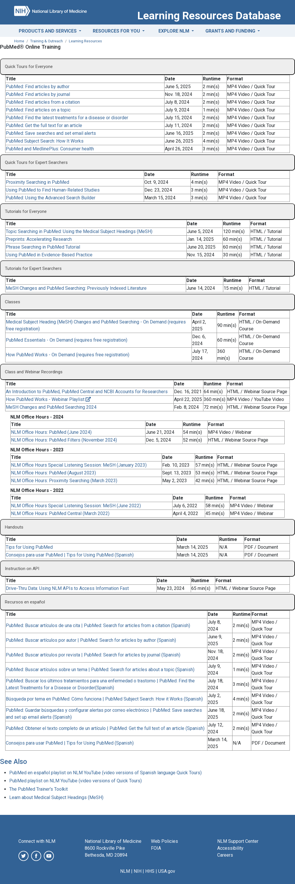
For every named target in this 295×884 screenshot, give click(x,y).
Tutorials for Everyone (26, 211)
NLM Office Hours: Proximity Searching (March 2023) (64, 480)
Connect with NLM (36, 841)
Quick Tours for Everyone (29, 66)
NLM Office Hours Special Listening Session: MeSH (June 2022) (76, 505)
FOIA (156, 848)
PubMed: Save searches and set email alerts (51, 133)
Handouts (14, 527)
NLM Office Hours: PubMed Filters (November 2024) (64, 440)
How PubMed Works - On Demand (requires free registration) (67, 354)
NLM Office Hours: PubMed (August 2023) (53, 473)
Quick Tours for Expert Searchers (36, 162)
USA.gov (166, 871)
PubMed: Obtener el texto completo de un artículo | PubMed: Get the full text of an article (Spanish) (105, 728)
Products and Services (48, 31)
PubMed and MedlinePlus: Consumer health (50, 149)
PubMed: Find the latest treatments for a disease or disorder (67, 117)
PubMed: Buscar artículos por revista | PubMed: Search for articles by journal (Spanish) (93, 655)
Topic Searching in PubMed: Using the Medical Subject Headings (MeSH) (79, 231)
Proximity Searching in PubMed (37, 182)
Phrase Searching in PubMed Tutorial (43, 247)
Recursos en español (25, 602)
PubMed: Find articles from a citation (43, 102)
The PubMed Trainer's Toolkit (38, 789)
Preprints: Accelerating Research (39, 239)
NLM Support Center (237, 841)
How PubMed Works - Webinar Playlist (48, 399)
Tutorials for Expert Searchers (33, 268)
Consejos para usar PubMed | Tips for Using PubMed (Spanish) (70, 555)
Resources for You (117, 31)
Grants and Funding (230, 31)
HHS (149, 871)
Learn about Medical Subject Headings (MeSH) (56, 797)
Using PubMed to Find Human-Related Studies (53, 190)
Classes (12, 301)
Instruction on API (22, 568)
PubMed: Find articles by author (37, 86)
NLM (125, 871)
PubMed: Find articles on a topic (38, 110)
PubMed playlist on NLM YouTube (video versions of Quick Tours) (75, 780)
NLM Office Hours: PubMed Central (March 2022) (60, 513)
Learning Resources (85, 41)
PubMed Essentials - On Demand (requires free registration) (66, 340)
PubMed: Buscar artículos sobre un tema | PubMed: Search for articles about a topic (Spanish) (100, 669)
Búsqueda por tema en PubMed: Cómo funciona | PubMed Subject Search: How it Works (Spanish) (104, 699)
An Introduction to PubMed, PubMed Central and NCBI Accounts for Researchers (87, 391)
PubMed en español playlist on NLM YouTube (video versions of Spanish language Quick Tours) (105, 772)
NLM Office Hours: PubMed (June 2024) (51, 432)
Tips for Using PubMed (29, 547)
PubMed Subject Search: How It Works (45, 141)
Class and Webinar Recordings (34, 371)
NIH (137, 871)
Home (19, 41)
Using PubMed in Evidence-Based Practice (49, 255)
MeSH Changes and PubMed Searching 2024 (51, 407)
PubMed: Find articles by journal (38, 94)
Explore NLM (174, 31)
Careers (225, 855)
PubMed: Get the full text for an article (44, 125)
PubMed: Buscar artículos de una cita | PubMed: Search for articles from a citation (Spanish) (98, 625)
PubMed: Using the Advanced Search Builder (50, 197)
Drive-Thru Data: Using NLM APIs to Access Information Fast (67, 588)
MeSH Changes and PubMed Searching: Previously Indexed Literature (76, 288)
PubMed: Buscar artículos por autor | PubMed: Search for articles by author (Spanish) (91, 640)
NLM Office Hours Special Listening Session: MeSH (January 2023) (79, 465)
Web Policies (164, 841)
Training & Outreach (46, 41)
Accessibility (230, 848)
